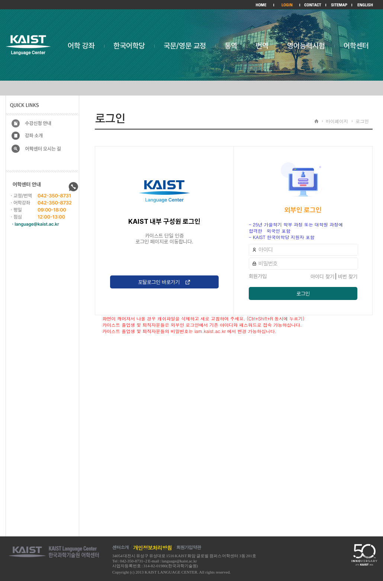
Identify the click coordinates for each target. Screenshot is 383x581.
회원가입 (258, 276)
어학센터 (356, 45)
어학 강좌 (81, 45)
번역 (262, 45)
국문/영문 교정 (185, 45)
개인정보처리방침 (152, 547)
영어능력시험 (306, 45)
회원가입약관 (188, 547)
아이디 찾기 (322, 277)
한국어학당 (129, 45)
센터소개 (120, 547)
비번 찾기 (347, 277)
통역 (231, 45)
